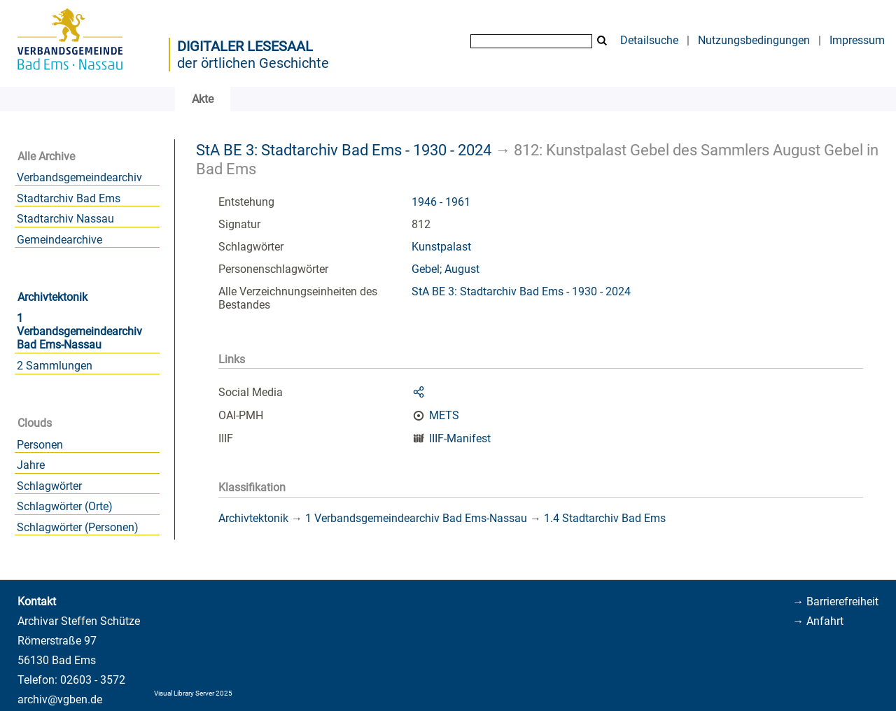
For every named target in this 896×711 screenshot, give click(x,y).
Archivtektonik (53, 297)
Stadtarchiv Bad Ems (68, 198)
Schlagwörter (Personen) (78, 527)
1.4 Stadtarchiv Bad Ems (605, 518)
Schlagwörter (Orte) (65, 506)
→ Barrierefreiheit (835, 601)
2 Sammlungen (54, 365)
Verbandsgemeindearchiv (79, 177)
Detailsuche (649, 40)
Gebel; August (445, 269)
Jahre (31, 465)
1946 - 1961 (441, 202)
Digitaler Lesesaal (245, 46)
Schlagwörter (49, 486)
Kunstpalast (441, 246)
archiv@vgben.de (60, 699)
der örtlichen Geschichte (253, 63)
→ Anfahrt (818, 621)
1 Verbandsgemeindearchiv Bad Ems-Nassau (79, 331)
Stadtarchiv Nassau (65, 218)
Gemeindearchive (59, 239)
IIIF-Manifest (460, 438)
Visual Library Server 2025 (193, 693)
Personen (40, 444)
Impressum (857, 40)
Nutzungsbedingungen (754, 40)
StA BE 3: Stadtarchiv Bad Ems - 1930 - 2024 (343, 150)
